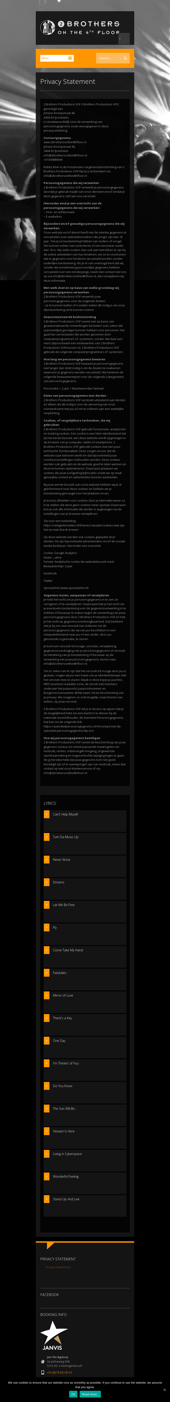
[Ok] (164, 1389)
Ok (73, 1394)
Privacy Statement (58, 1267)
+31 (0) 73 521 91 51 (59, 1372)
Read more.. (90, 1394)
